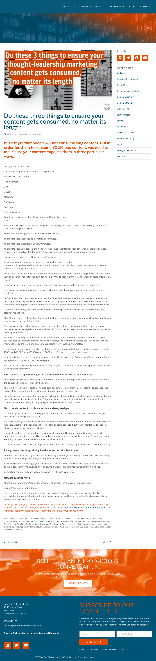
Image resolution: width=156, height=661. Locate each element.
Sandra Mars (88, 657)
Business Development (128, 79)
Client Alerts (123, 85)
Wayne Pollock (10, 518)
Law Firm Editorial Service (41, 521)
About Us (68, 7)
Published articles (125, 132)
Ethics (120, 120)
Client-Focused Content (128, 91)
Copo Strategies (78, 518)
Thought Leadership (126, 150)
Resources (116, 7)
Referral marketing (125, 138)
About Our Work (92, 7)
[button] (120, 58)
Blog (132, 6)
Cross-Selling (123, 109)
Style (39, 134)
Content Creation (28, 134)
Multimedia (122, 126)
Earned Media (123, 115)
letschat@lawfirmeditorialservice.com (22, 625)
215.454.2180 (10, 621)
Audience (121, 73)
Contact (145, 6)
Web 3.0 (121, 156)
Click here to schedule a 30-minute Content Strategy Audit (78, 507)
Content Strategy (125, 103)
